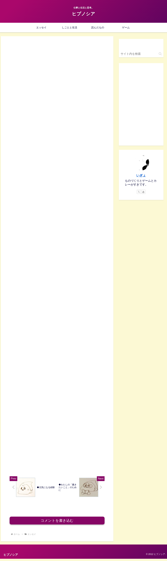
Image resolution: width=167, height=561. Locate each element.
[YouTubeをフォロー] (143, 192)
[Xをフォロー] (139, 192)
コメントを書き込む (57, 523)
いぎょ (141, 175)
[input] (141, 53)
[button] (160, 54)
